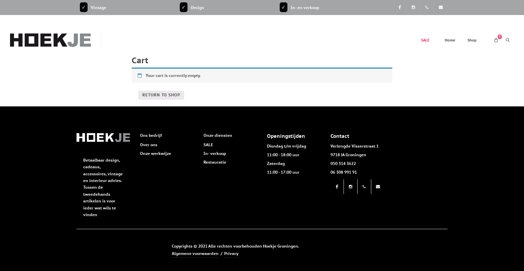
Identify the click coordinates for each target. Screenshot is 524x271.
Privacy (231, 253)
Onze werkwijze (155, 153)
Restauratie (215, 162)
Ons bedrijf (151, 135)
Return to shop (161, 94)
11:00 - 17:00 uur (283, 172)
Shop (472, 40)
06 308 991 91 (344, 172)
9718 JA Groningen (348, 154)
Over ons (148, 144)
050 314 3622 (343, 163)
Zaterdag (276, 163)
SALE (425, 40)
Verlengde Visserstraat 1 (355, 146)
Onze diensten (218, 135)
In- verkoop (215, 153)
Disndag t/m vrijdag (286, 146)
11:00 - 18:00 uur (283, 154)
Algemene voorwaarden (195, 253)
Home (450, 40)
